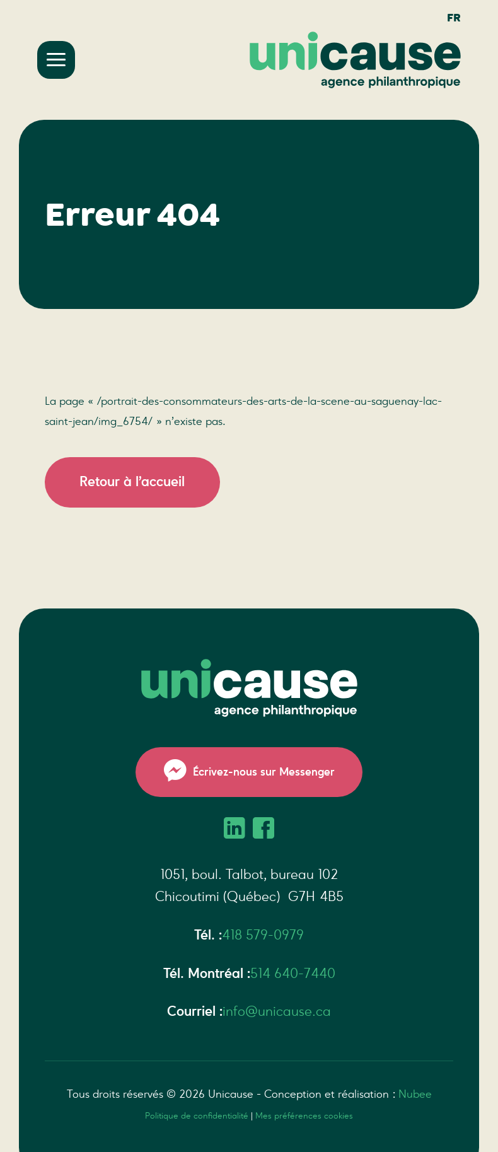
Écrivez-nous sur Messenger (249, 771)
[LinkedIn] (234, 830)
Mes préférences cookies (304, 1115)
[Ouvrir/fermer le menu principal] (56, 60)
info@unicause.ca (277, 1011)
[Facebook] (263, 830)
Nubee (415, 1094)
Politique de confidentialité (196, 1115)
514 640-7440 (292, 973)
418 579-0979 (263, 935)
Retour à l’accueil (132, 482)
